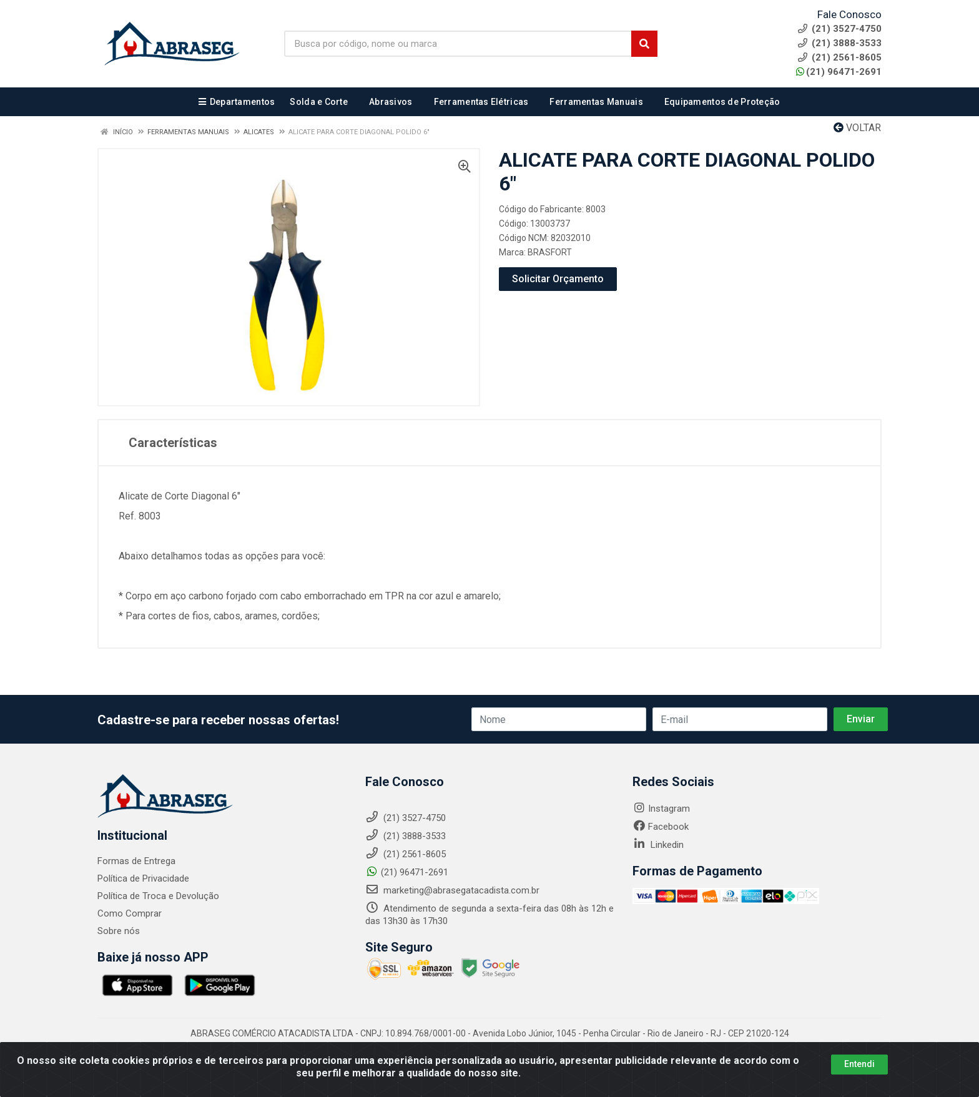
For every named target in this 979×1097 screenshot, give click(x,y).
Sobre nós (118, 931)
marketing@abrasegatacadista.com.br (452, 890)
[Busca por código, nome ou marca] (458, 44)
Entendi (859, 1066)
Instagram (661, 808)
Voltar (857, 128)
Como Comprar (129, 913)
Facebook (660, 826)
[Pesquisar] (644, 44)
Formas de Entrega (136, 861)
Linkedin (658, 844)
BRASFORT (550, 252)
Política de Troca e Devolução (158, 896)
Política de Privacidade (143, 878)
